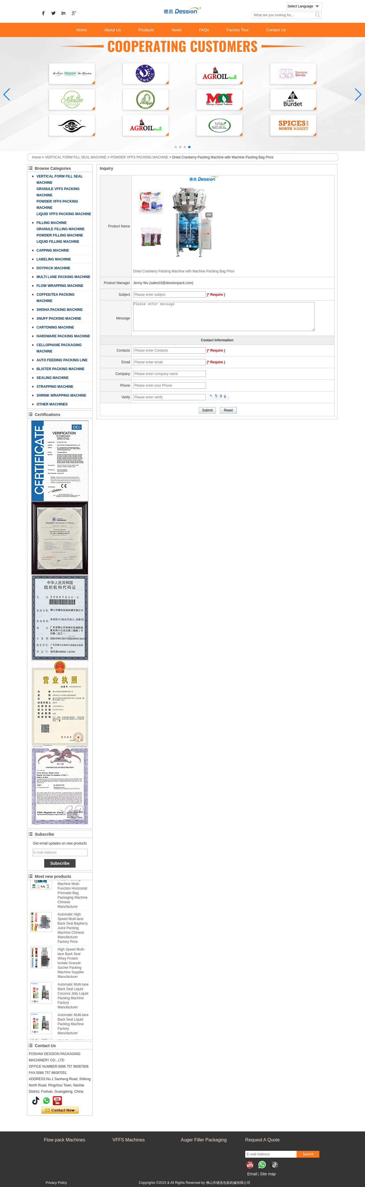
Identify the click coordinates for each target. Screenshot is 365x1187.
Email (252, 1174)
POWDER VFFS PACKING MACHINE (139, 157)
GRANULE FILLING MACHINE (60, 229)
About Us (112, 30)
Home (81, 30)
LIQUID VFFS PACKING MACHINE (63, 214)
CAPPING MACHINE (52, 250)
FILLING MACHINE (51, 223)
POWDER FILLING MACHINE (59, 235)
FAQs (204, 30)
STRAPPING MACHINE (54, 387)
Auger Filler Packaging (204, 1139)
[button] (176, 147)
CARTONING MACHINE (55, 327)
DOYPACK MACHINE (53, 268)
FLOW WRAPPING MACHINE (59, 286)
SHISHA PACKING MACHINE (59, 310)
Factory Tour (237, 30)
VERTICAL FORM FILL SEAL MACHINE (76, 157)
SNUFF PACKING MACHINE (58, 319)
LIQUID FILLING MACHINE (57, 242)
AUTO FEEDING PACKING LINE (62, 360)
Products (146, 30)
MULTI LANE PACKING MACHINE (63, 277)
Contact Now (60, 1110)
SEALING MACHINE (52, 378)
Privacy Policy (56, 1183)
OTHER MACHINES (52, 404)
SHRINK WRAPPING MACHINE (61, 395)
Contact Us (276, 30)
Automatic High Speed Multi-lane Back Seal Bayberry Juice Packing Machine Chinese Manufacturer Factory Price (73, 929)
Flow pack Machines (64, 1139)
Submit (308, 1154)
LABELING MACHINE (53, 259)
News (177, 30)
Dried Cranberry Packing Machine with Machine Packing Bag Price (183, 271)
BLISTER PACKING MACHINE (60, 369)
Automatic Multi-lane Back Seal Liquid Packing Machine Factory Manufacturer (73, 1026)
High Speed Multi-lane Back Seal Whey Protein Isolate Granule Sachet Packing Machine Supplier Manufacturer (71, 964)
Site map (268, 1174)
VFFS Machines (128, 1139)
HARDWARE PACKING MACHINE (63, 336)
